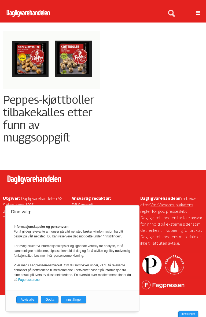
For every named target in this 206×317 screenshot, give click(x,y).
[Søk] (171, 13)
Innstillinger (188, 313)
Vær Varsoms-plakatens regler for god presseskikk (166, 208)
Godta (49, 299)
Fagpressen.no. (29, 280)
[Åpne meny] (195, 13)
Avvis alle (27, 299)
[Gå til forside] (81, 13)
